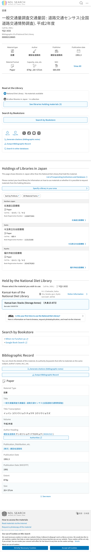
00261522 (48, 434)
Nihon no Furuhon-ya (17, 338)
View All (77, 66)
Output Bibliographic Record (17, 143)
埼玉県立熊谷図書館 (77, 243)
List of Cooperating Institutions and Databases (67, 177)
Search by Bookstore (45, 119)
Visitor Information (78, 294)
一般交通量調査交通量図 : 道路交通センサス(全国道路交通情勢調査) (33, 402)
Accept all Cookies (69, 548)
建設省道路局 (9, 434)
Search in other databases (16, 148)
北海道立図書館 (79, 220)
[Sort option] (12, 196)
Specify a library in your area (60, 188)
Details (77, 541)
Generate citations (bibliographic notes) (22, 139)
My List (8, 133)
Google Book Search (16, 342)
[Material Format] (31, 196)
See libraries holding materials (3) (45, 104)
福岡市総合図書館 (78, 267)
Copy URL (15, 133)
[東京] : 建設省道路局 (13, 448)
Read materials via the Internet (14, 523)
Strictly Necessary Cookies (25, 548)
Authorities (36, 437)
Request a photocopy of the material (16, 527)
